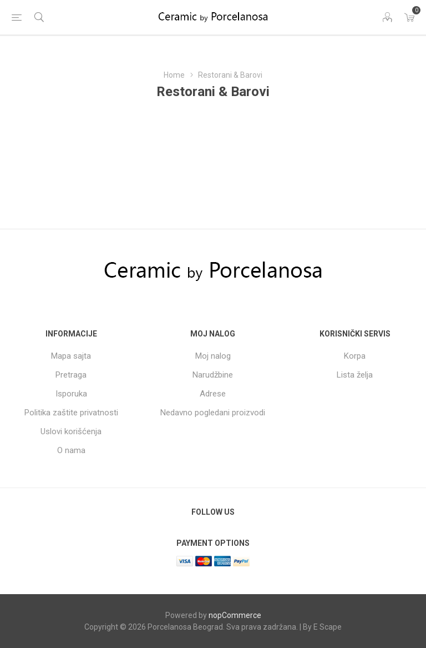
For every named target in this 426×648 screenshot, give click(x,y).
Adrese (213, 394)
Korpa (355, 356)
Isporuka (71, 394)
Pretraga (71, 375)
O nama (71, 450)
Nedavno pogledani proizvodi (212, 413)
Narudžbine (212, 375)
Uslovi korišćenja (71, 431)
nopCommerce (235, 615)
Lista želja (355, 375)
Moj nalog (213, 356)
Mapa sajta (71, 356)
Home (174, 75)
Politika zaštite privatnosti (71, 413)
